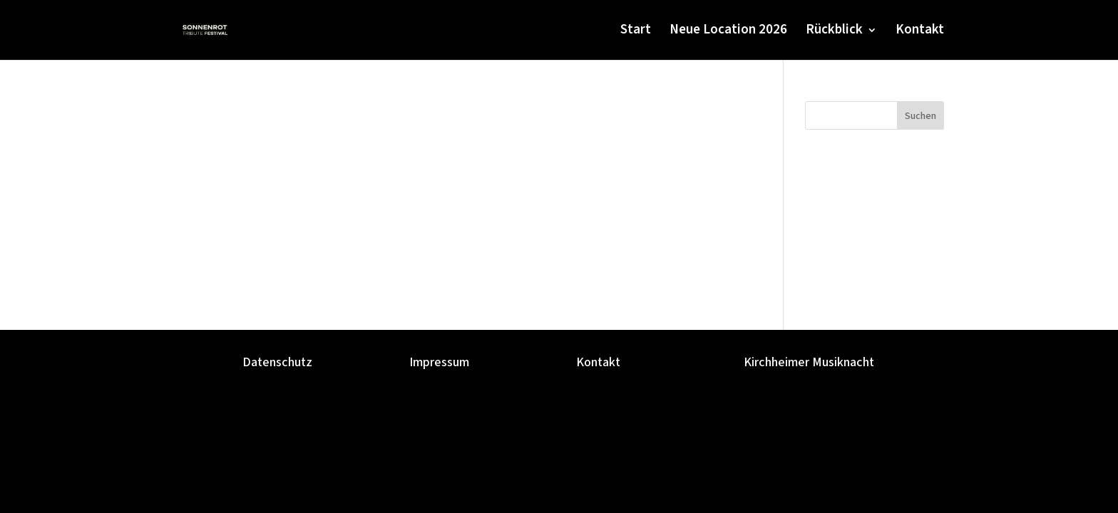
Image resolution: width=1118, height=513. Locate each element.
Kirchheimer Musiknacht (809, 362)
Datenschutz (277, 362)
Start (635, 32)
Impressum (439, 362)
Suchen (920, 116)
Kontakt (920, 32)
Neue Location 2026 (728, 32)
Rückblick (834, 32)
